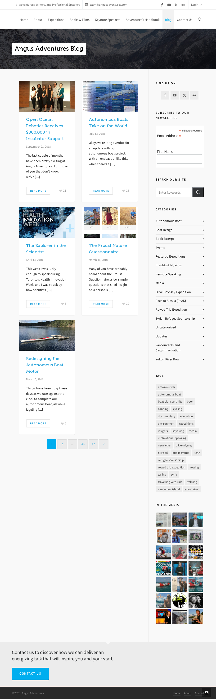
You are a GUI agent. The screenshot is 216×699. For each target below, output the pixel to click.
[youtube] (169, 5)
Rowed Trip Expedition (171, 309)
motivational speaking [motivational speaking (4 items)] (172, 438)
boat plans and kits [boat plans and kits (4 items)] (170, 401)
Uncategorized (166, 327)
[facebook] (162, 5)
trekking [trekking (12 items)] (192, 482)
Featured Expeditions (170, 256)
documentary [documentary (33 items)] (166, 416)
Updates (161, 336)
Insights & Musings (169, 265)
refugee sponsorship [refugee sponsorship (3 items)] (171, 460)
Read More (38, 191)
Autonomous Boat (169, 221)
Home (176, 693)
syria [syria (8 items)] (174, 474)
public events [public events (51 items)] (180, 453)
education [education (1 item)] (186, 416)
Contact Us (30, 673)
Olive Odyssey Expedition (173, 292)
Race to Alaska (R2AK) (171, 301)
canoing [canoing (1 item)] (163, 409)
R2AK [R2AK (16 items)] (197, 453)
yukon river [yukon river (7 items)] (191, 489)
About (187, 693)
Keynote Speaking (168, 274)
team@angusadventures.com (106, 5)
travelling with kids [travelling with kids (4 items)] (170, 482)
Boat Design (164, 230)
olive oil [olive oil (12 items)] (163, 453)
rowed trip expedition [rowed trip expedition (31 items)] (171, 467)
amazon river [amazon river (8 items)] (166, 387)
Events (160, 247)
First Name (165, 152)
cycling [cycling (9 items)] (177, 409)
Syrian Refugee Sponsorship (175, 318)
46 (83, 444)
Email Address (169, 136)
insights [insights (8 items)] (163, 431)
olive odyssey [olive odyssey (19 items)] (184, 445)
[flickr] (183, 5)
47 (93, 444)
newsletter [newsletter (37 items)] (164, 445)
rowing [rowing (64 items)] (194, 467)
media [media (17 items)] (193, 431)
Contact (199, 693)
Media (160, 283)
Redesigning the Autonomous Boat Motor (44, 365)
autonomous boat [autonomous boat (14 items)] (169, 394)
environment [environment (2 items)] (166, 424)
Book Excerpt (165, 238)
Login (196, 5)
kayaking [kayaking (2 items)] (178, 431)
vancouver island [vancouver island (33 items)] (169, 489)
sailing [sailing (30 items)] (162, 474)
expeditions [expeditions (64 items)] (186, 424)
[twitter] (177, 4)
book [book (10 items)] (190, 401)
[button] (198, 192)
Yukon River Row (167, 359)
